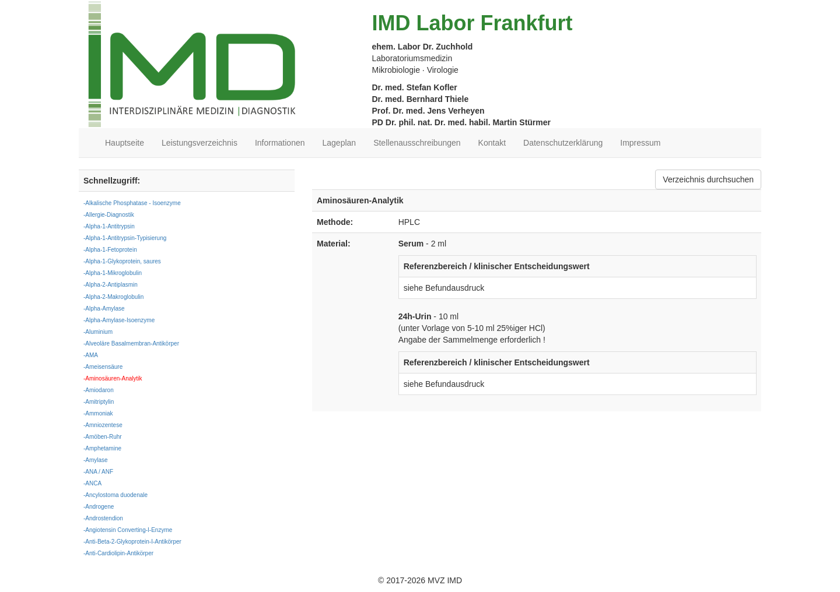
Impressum (640, 142)
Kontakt (492, 142)
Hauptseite (124, 142)
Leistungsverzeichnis (199, 142)
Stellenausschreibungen (416, 142)
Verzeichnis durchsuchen (708, 179)
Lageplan (339, 142)
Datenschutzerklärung (563, 142)
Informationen (280, 142)
